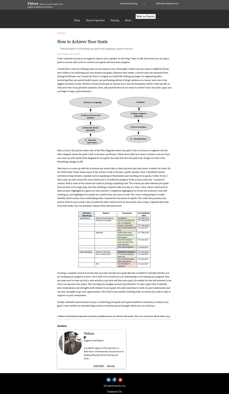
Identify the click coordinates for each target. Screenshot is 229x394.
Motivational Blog (128, 3)
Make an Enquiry (146, 16)
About (128, 20)
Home (77, 20)
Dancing (114, 20)
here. (152, 305)
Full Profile (98, 366)
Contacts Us (114, 391)
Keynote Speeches (95, 20)
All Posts (61, 33)
